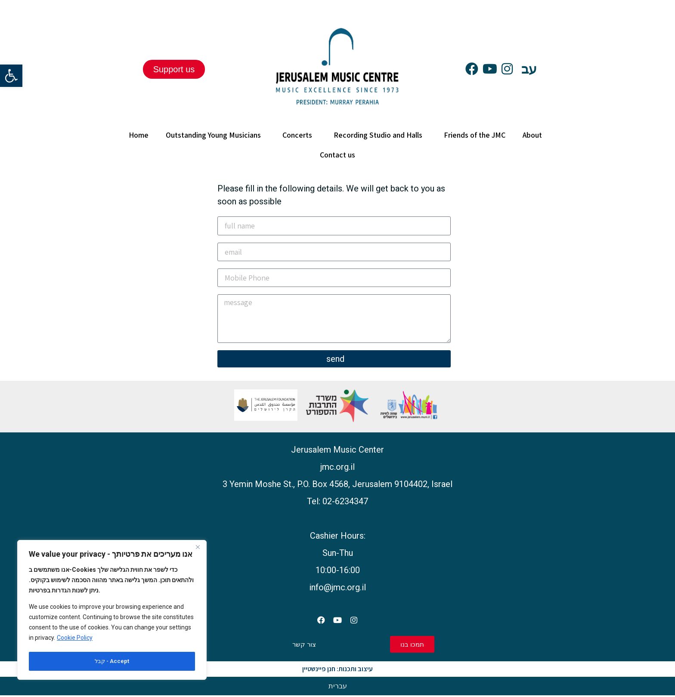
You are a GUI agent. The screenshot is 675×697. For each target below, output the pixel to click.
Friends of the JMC (474, 135)
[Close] (197, 549)
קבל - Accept (112, 661)
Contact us (337, 155)
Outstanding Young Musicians (215, 135)
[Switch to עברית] (337, 688)
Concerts (299, 135)
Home (139, 135)
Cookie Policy (75, 639)
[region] (112, 611)
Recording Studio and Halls (380, 135)
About (534, 135)
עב (529, 69)
